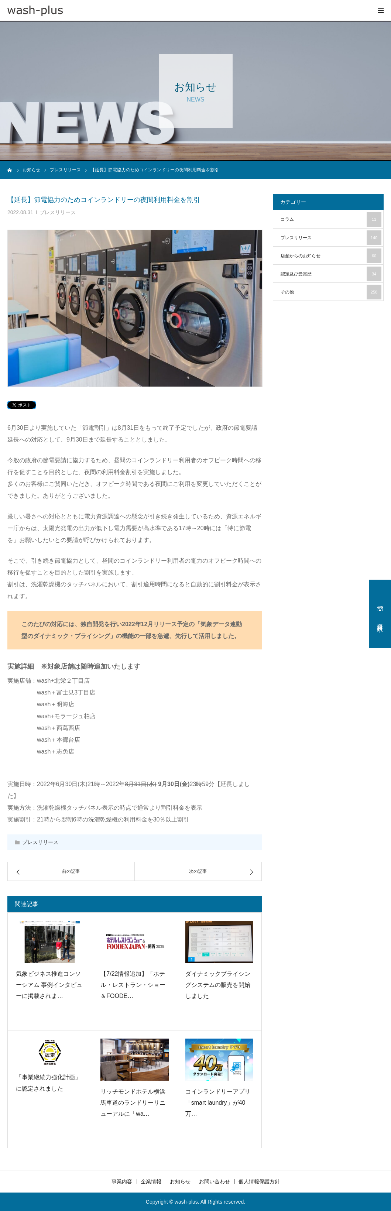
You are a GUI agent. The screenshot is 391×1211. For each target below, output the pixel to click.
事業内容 (122, 1181)
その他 (331, 292)
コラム (331, 219)
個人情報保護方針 (259, 1181)
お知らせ (180, 1181)
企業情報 (151, 1181)
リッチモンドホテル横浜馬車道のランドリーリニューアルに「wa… (132, 1102)
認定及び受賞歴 (331, 274)
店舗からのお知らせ (331, 255)
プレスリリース (58, 212)
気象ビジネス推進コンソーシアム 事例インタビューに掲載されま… (49, 985)
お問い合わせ (214, 1181)
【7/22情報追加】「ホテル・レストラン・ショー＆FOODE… (132, 985)
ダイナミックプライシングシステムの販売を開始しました (217, 985)
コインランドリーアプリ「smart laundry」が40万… (217, 1102)
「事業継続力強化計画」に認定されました (48, 1082)
